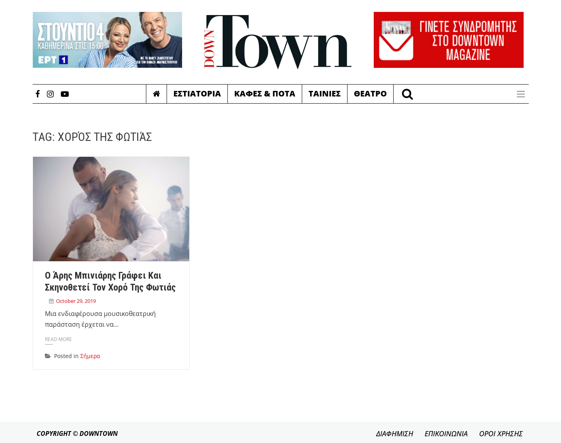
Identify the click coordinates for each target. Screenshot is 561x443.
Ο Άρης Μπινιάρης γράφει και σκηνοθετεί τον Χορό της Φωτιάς (110, 281)
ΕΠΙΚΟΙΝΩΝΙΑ (446, 433)
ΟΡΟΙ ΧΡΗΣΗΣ (501, 433)
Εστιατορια (197, 93)
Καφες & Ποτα (264, 93)
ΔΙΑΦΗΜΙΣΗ (394, 433)
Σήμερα (90, 356)
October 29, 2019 (76, 300)
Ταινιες (325, 93)
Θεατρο (370, 93)
